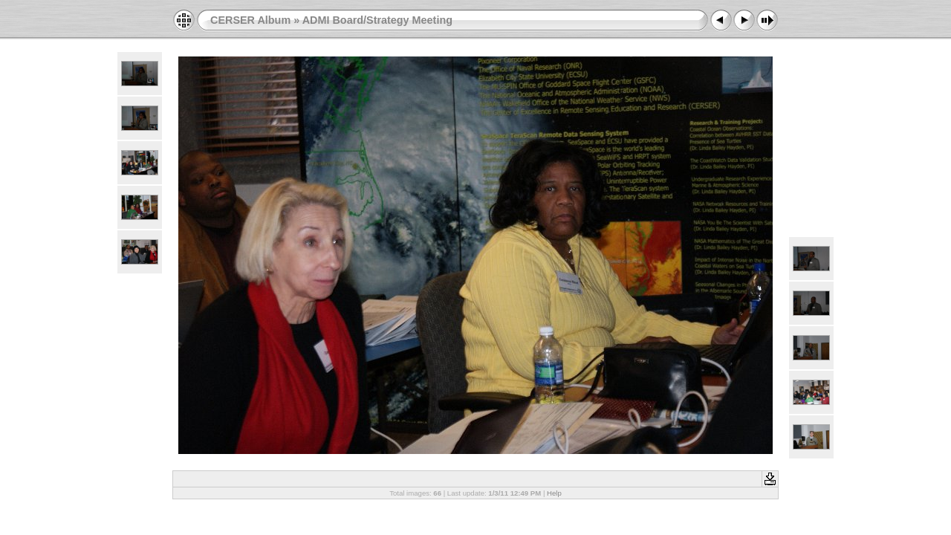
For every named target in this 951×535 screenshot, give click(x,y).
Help (554, 493)
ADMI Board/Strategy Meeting (377, 20)
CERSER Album (250, 20)
